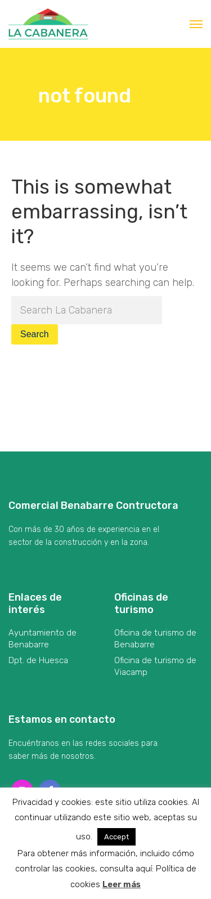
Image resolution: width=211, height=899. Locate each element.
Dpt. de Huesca (38, 660)
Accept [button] (116, 837)
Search (34, 334)
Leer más (121, 884)
